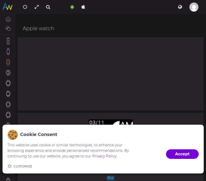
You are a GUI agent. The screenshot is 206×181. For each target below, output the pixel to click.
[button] (180, 7)
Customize (20, 166)
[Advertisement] (110, 74)
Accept (182, 154)
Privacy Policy (104, 156)
